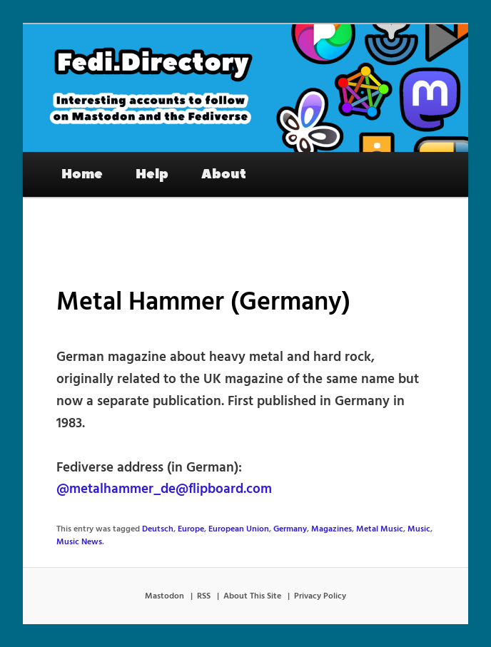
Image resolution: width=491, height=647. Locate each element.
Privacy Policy (320, 596)
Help (152, 174)
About (223, 174)
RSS (204, 596)
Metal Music (379, 529)
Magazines (331, 529)
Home (82, 174)
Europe (191, 529)
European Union (238, 529)
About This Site (252, 596)
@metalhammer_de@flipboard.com (164, 489)
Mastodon (164, 596)
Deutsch (157, 529)
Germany (290, 529)
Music (419, 529)
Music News (79, 542)
